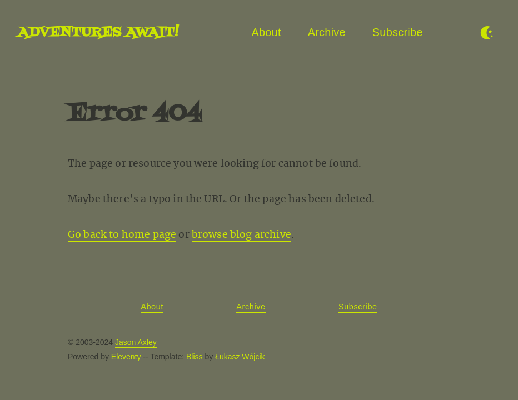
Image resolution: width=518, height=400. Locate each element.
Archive (327, 32)
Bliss (194, 356)
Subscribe (397, 32)
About (266, 32)
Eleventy (126, 356)
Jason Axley (136, 342)
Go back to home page (122, 234)
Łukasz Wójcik (240, 356)
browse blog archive (241, 234)
